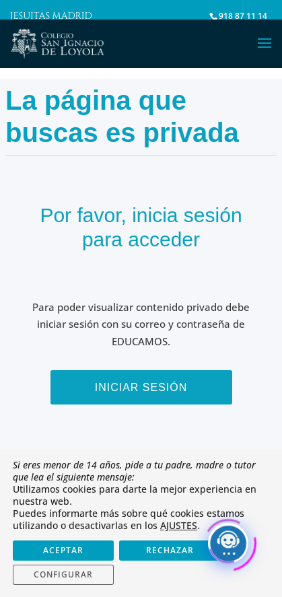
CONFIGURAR (63, 574)
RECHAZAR (170, 550)
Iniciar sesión (141, 387)
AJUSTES (178, 526)
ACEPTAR (63, 550)
